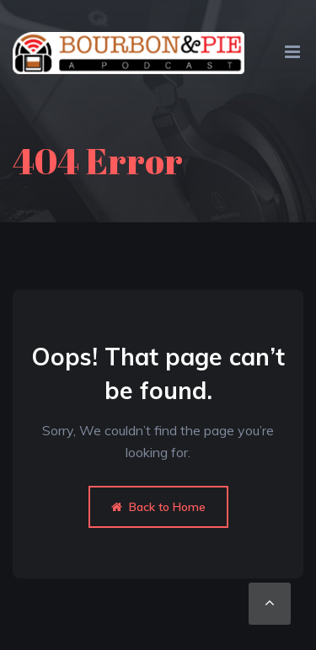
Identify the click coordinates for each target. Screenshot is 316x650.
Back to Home (158, 506)
